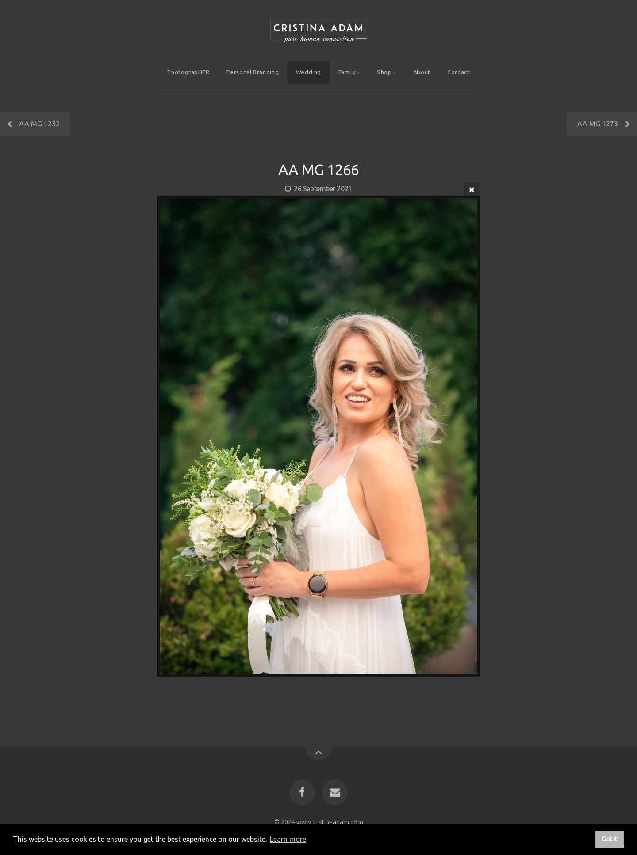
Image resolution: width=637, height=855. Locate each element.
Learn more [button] (288, 839)
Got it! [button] (610, 839)
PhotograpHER (188, 72)
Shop (384, 72)
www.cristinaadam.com (329, 821)
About (421, 72)
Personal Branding (252, 72)
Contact (458, 72)
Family (347, 72)
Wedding (308, 72)
